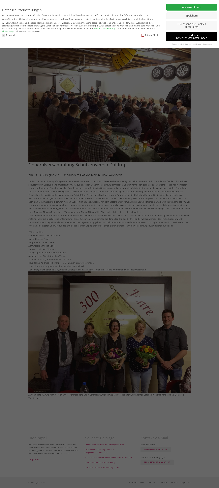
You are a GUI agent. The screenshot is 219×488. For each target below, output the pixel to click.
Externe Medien (150, 34)
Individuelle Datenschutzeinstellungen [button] (191, 35)
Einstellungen (8, 30)
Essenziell (9, 34)
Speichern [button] (192, 14)
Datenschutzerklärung (104, 27)
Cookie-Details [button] (177, 43)
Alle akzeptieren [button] (191, 6)
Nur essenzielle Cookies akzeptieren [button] (191, 24)
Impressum (207, 43)
